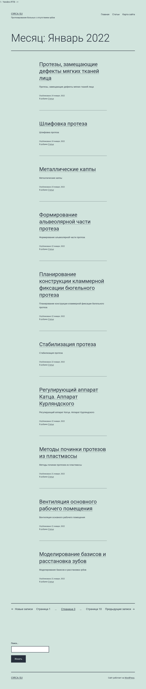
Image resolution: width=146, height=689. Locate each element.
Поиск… (14, 643)
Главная (105, 14)
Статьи (116, 14)
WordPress (129, 678)
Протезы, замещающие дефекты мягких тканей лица (69, 71)
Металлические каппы (67, 169)
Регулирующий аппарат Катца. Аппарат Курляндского (68, 397)
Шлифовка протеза (63, 124)
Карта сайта (128, 14)
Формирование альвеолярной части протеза (65, 222)
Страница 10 (94, 609)
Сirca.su (17, 13)
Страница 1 (43, 609)
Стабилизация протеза (67, 344)
